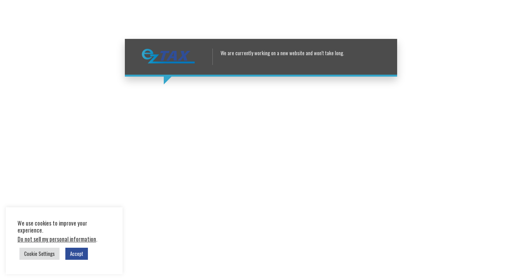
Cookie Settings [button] (39, 253)
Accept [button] (76, 253)
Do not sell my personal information (57, 239)
